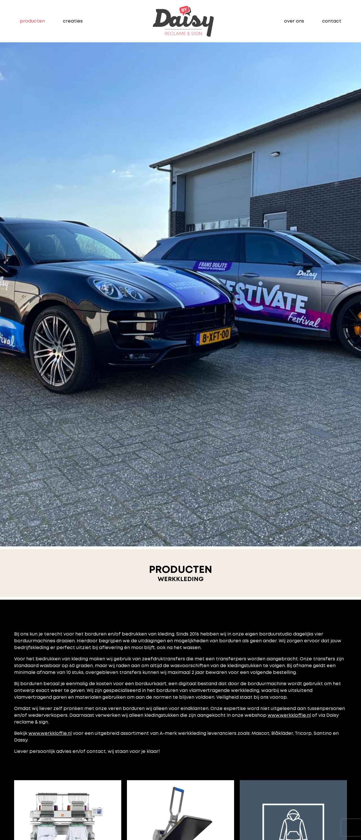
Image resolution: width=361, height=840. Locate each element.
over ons (294, 21)
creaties (73, 21)
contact (331, 21)
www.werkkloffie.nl (289, 715)
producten (32, 21)
